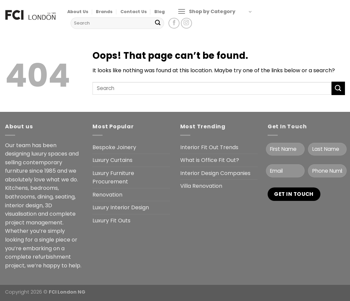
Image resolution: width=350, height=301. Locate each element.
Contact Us (133, 11)
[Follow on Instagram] (186, 23)
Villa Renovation (201, 186)
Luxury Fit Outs (111, 220)
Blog (159, 11)
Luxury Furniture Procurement (113, 177)
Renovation (107, 195)
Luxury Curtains (112, 160)
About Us (77, 11)
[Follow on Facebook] (174, 23)
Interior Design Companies (215, 173)
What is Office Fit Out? (209, 160)
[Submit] (157, 23)
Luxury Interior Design (120, 207)
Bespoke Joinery (114, 147)
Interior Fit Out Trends (209, 147)
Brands (104, 11)
